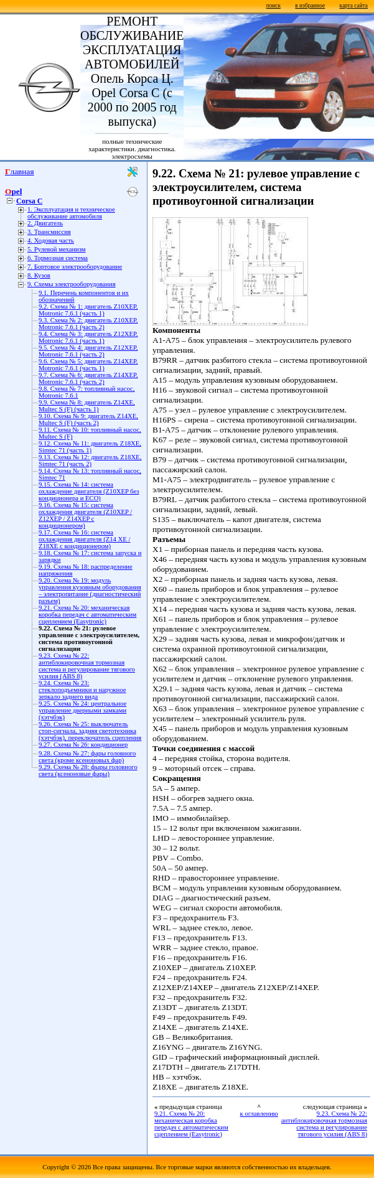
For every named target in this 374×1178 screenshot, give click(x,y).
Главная (19, 171)
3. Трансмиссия (49, 231)
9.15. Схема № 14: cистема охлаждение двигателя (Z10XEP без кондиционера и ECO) (89, 491)
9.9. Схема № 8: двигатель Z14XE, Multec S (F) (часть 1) (87, 406)
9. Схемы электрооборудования (71, 284)
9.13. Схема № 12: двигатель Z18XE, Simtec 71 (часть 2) (90, 460)
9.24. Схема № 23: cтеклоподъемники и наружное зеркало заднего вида (82, 690)
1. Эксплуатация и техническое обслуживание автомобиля (71, 213)
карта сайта (354, 5)
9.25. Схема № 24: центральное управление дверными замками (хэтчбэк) (82, 710)
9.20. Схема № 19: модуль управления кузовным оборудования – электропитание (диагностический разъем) (90, 590)
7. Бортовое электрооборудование (74, 266)
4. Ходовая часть (50, 240)
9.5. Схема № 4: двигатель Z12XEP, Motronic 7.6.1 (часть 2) (88, 351)
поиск (273, 5)
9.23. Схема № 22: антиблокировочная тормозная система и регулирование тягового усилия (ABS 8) (87, 666)
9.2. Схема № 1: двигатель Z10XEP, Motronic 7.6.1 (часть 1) (88, 310)
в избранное (310, 5)
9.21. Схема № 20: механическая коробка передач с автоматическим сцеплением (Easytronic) (87, 614)
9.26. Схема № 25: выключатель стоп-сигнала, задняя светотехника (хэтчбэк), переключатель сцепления (90, 731)
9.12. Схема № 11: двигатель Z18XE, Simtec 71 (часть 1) (90, 447)
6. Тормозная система (57, 258)
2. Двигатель (45, 223)
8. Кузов (38, 275)
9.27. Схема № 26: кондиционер (83, 744)
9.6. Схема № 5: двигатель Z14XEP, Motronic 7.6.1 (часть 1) (88, 365)
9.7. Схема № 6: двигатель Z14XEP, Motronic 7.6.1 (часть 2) (88, 378)
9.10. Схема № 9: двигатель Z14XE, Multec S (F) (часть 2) (88, 419)
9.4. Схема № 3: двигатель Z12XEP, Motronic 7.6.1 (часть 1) (88, 337)
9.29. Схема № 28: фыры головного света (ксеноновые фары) (88, 770)
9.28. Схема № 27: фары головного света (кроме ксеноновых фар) (87, 757)
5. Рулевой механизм (56, 249)
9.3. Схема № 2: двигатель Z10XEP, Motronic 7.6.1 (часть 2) (88, 323)
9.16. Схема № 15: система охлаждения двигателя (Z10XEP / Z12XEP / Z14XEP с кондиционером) (85, 515)
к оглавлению (259, 1113)
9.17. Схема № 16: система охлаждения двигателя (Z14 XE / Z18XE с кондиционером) (84, 539)
